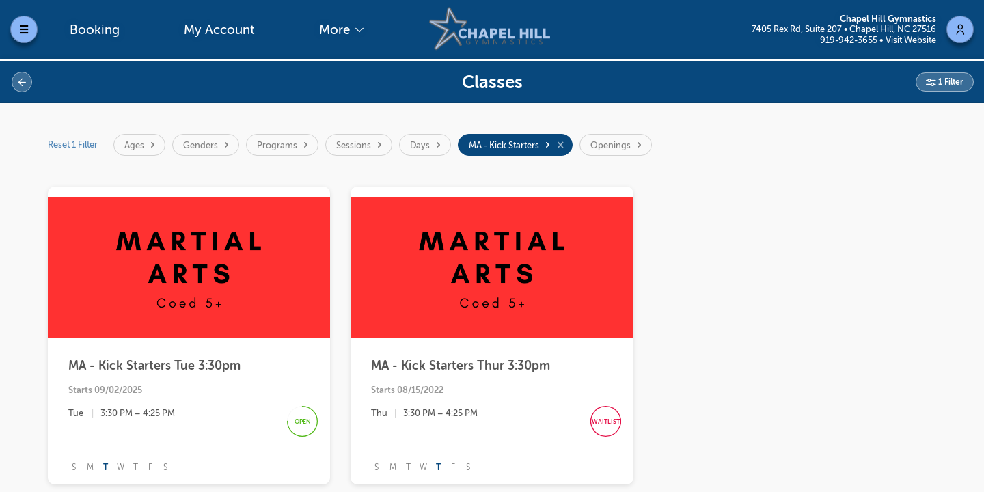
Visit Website (911, 40)
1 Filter (950, 82)
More (336, 30)
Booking (95, 30)
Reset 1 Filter (74, 144)
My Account (219, 30)
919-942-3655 (849, 40)
